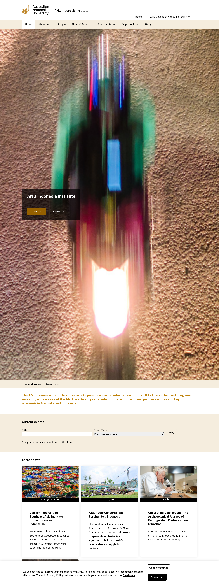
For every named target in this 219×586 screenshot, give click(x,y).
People (61, 24)
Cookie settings (159, 578)
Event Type (100, 429)
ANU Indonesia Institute (71, 10)
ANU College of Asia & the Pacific (168, 17)
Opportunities (130, 24)
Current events (32, 384)
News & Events (82, 24)
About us (44, 24)
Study (147, 24)
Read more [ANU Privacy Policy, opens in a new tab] (129, 580)
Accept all (183, 578)
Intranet (139, 16)
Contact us (64, 211)
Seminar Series (107, 24)
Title (25, 429)
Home (28, 24)
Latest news (53, 384)
